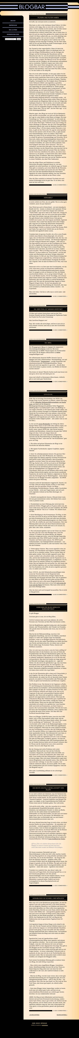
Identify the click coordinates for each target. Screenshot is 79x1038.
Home (33, 1023)
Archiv (12, 21)
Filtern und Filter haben (48, 17)
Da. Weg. (48, 343)
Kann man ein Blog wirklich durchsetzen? (48, 608)
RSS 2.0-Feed (13, 30)
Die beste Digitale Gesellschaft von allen (48, 789)
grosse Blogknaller (44, 424)
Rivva (43, 347)
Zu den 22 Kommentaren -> (60, 185)
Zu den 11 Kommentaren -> (60, 296)
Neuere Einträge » (62, 1014)
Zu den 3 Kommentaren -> (60, 330)
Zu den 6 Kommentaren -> (60, 775)
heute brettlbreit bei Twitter (56, 839)
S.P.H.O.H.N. (48, 394)
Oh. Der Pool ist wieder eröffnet (48, 309)
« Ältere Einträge (34, 1014)
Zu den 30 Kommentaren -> (60, 594)
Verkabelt (48, 197)
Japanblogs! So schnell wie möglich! (48, 898)
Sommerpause (45, 361)
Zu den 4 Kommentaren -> (60, 1010)
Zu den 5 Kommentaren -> (60, 381)
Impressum (13, 25)
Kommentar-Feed (13, 34)
